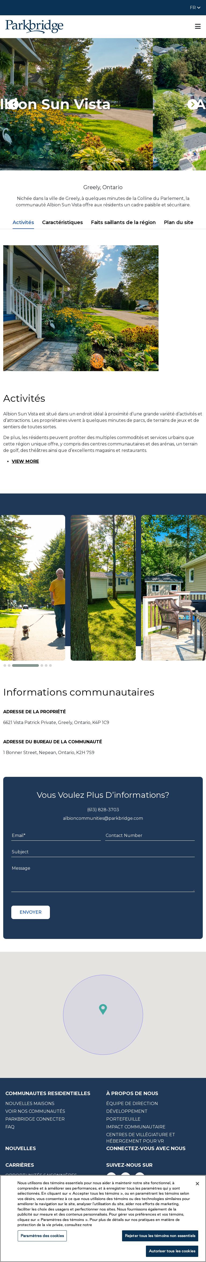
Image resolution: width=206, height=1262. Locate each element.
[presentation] (13, 104)
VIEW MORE (25, 461)
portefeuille (123, 1119)
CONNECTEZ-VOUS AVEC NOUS (146, 1148)
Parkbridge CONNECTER (35, 1119)
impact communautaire (135, 1126)
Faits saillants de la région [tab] (123, 222)
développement (127, 1111)
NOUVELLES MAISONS (29, 1103)
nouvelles (20, 1148)
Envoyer (31, 912)
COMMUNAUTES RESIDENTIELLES (47, 1093)
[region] (103, 1218)
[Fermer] (197, 1184)
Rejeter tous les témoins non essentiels (160, 1236)
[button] (5, 665)
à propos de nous (132, 1093)
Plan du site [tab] (178, 222)
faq (9, 1126)
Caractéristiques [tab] (62, 222)
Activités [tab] (23, 222)
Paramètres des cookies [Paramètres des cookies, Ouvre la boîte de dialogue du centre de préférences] (42, 1236)
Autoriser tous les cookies (172, 1251)
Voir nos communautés (35, 1111)
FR (193, 7)
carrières (19, 1165)
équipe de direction (132, 1103)
